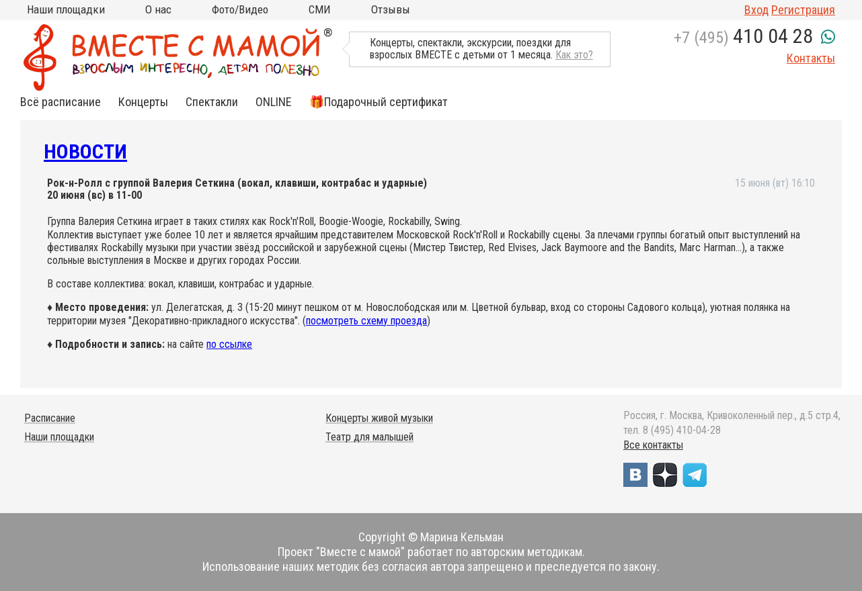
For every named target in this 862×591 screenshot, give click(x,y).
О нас (158, 9)
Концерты (143, 102)
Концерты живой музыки (379, 418)
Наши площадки (66, 9)
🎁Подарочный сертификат (378, 102)
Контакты (811, 58)
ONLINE (274, 102)
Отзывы (390, 9)
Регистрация (803, 10)
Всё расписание (60, 102)
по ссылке (229, 344)
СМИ (320, 9)
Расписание (49, 418)
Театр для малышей (369, 436)
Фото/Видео (240, 9)
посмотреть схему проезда (366, 320)
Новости (85, 151)
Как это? (574, 54)
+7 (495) (743, 37)
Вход (756, 10)
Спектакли (212, 102)
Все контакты (653, 445)
